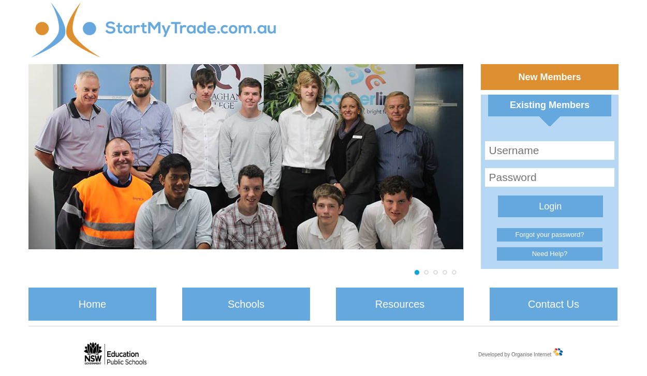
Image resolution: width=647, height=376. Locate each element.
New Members (549, 77)
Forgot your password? (550, 234)
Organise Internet (531, 354)
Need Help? (550, 254)
